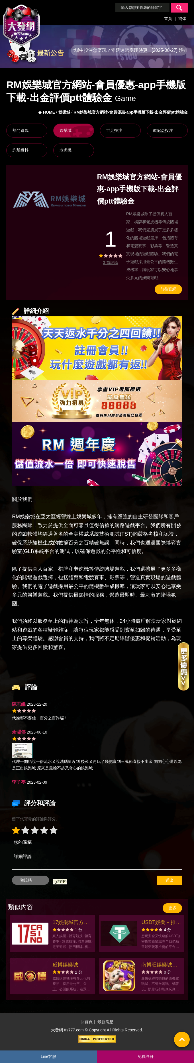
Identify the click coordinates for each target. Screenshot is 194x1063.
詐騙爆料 (20, 150)
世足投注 (114, 130)
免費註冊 (146, 1056)
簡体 (182, 18)
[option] (50, 199)
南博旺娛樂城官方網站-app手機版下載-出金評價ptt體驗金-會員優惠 (160, 965)
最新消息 (105, 1021)
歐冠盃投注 (163, 130)
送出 (169, 880)
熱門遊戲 (20, 130)
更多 (172, 908)
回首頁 (87, 1021)
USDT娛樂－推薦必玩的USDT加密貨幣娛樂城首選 (161, 923)
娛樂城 (66, 130)
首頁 (168, 18)
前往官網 (168, 289)
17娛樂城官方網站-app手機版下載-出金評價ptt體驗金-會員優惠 (71, 923)
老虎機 (66, 150)
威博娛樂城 (65, 965)
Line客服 (48, 1056)
